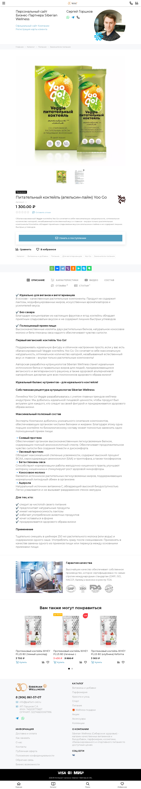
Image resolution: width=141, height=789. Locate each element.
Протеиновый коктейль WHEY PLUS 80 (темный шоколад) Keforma (33, 653)
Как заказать (23, 738)
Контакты (21, 746)
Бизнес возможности (28, 764)
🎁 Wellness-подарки (84, 710)
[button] (69, 668)
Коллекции (78, 723)
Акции (75, 714)
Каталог (21, 256)
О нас (19, 742)
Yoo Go (88, 256)
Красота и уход (80, 696)
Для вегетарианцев (72, 256)
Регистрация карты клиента (31, 29)
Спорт (75, 701)
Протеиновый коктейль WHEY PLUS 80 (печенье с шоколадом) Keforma (70, 653)
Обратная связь (24, 760)
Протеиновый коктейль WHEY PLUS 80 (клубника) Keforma (108, 653)
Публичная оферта (26, 751)
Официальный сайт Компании (32, 25)
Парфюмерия (79, 692)
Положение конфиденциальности (35, 755)
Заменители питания (104, 256)
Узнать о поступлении (70, 238)
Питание (55, 256)
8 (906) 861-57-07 (28, 697)
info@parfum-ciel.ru (30, 702)
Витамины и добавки (38, 256)
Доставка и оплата (26, 733)
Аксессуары (79, 718)
